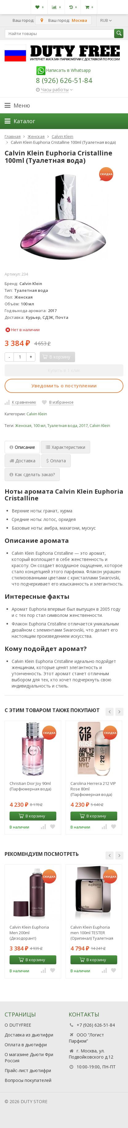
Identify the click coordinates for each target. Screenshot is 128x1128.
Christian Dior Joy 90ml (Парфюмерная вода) (30, 786)
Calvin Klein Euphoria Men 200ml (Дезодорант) (29, 932)
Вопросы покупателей (28, 1080)
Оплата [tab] (56, 461)
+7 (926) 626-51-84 (96, 1025)
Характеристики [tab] (65, 447)
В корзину (32, 816)
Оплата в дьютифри (26, 1045)
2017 (83, 425)
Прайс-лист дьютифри (28, 1070)
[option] (32, 778)
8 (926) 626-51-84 (64, 80)
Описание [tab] (22, 447)
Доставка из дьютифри (29, 1035)
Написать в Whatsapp (63, 70)
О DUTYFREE (18, 1025)
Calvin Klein (36, 414)
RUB (106, 20)
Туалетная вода (62, 425)
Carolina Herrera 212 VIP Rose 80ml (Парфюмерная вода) (93, 789)
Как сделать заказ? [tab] (32, 474)
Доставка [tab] (22, 461)
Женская (23, 425)
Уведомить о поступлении (64, 385)
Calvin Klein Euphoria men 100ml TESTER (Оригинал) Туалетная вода (91, 932)
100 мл (39, 425)
